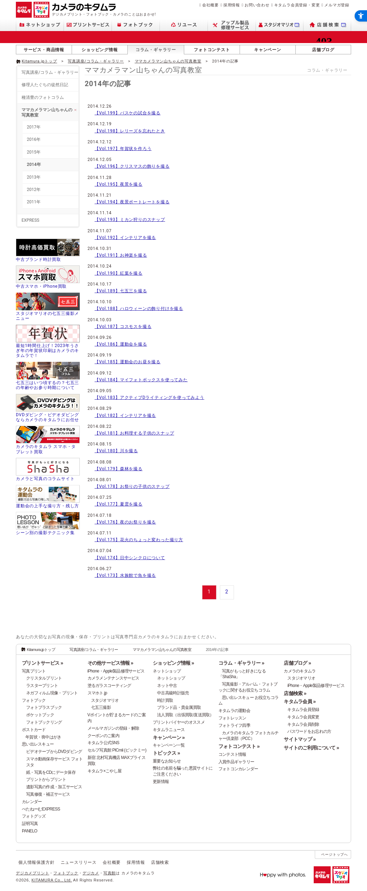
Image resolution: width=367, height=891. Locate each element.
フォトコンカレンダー (238, 768)
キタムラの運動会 (234, 710)
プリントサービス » (42, 663)
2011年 (34, 201)
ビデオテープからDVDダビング (54, 751)
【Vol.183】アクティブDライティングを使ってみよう (149, 397)
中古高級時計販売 (173, 692)
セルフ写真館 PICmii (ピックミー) (117, 750)
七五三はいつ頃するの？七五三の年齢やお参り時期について (47, 385)
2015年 (34, 152)
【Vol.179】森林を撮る (119, 468)
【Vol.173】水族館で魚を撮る (125, 575)
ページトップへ (334, 854)
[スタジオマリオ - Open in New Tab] (279, 25)
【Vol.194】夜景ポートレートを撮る (132, 201)
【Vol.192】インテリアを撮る (125, 237)
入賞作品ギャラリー (236, 761)
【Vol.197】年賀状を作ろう (123, 148)
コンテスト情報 (232, 754)
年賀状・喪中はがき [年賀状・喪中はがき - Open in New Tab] (43, 737)
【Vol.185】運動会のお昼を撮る (128, 361)
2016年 (34, 139)
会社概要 (210, 5)
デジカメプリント (32, 873)
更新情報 (161, 781)
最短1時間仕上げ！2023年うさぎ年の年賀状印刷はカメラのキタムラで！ (47, 350)
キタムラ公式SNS (103, 742)
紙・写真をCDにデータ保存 (51, 772)
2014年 (34, 164)
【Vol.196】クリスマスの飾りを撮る (132, 166)
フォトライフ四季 (234, 725)
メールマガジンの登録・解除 (113, 728)
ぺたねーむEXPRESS (41, 809)
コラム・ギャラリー (156, 49)
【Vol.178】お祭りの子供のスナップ (132, 486)
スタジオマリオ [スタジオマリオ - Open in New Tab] (105, 700)
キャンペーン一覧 (169, 745)
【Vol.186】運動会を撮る (121, 344)
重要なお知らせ (167, 761)
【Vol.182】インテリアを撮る (125, 415)
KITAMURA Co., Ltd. (51, 880)
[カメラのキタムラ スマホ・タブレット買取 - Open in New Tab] (48, 440)
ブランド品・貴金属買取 (179, 707)
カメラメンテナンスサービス (113, 678)
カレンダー (32, 801)
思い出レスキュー (38, 744)
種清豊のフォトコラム (43, 97)
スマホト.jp (97, 692)
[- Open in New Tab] (336, 60)
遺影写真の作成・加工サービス (54, 786)
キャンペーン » (169, 737)
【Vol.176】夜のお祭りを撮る (125, 522)
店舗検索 (160, 862)
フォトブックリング (44, 722)
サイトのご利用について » (311, 748)
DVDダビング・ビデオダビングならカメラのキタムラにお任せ (47, 417)
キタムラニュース (169, 729)
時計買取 (165, 700)
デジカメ (91, 873)
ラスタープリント (42, 685)
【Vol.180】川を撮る (116, 450)
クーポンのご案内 (103, 735)
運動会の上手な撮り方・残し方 (47, 505)
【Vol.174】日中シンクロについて (130, 557)
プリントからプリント (46, 779)
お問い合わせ (257, 5)
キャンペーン (267, 49)
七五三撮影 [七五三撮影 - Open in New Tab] (101, 707)
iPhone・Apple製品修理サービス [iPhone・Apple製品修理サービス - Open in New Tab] (315, 685)
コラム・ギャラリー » (241, 663)
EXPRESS (30, 220)
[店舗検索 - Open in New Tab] (327, 25)
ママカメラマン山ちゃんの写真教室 (168, 61)
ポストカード (34, 729)
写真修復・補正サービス (48, 794)
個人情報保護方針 (36, 862)
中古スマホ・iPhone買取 (41, 286)
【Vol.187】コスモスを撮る (123, 326)
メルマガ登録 (336, 5)
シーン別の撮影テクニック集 (45, 532)
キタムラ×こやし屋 (105, 771)
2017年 (34, 127)
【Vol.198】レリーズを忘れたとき (130, 130)
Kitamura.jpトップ (39, 61)
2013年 (34, 177)
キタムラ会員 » (299, 701)
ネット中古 (167, 685)
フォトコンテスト (212, 49)
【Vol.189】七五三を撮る (121, 290)
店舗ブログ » (297, 663)
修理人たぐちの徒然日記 (45, 84)
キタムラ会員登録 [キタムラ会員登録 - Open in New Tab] (303, 709)
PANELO (29, 831)
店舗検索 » (295, 693)
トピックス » (166, 753)
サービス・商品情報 (44, 49)
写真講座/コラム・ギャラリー (96, 61)
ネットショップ (167, 671)
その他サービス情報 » (110, 663)
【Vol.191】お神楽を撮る (121, 255)
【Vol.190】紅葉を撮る (119, 273)
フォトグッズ (34, 816)
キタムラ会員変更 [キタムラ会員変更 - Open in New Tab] (303, 716)
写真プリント (34, 671)
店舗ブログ (323, 49)
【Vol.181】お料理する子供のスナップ (134, 433)
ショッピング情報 (100, 49)
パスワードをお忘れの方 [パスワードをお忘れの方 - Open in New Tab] (309, 731)
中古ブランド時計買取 (38, 259)
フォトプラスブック (44, 707)
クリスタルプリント (44, 678)
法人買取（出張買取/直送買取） (185, 714)
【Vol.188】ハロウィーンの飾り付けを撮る (139, 308)
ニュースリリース (79, 862)
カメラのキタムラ (299, 671)
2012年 (34, 189)
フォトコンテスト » (238, 746)
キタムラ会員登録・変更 (297, 5)
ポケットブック (40, 714)
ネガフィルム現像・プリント (52, 692)
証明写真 (30, 823)
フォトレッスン (232, 718)
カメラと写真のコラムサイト (45, 478)
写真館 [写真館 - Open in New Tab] (109, 873)
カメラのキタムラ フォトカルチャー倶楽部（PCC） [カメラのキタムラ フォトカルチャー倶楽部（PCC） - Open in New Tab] (248, 735)
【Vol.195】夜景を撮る (119, 184)
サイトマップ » (299, 739)
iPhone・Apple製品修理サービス (116, 671)
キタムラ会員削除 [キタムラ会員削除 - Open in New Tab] (303, 724)
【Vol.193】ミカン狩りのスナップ (130, 219)
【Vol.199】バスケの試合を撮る (128, 112)
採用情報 (231, 5)
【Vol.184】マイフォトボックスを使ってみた (141, 379)
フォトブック (34, 700)
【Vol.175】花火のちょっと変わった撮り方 (139, 539)
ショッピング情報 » (173, 663)
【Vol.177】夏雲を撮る (119, 504)
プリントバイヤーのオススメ (179, 722)
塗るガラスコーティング (109, 685)
